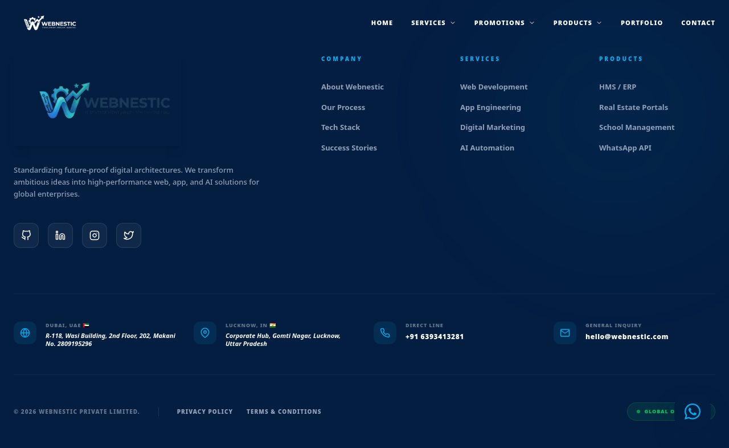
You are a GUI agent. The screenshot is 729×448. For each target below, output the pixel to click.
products (578, 22)
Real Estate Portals (638, 107)
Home (382, 22)
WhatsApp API (630, 147)
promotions (504, 22)
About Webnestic (357, 87)
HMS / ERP (622, 87)
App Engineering (495, 107)
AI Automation (492, 147)
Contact (698, 22)
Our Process (348, 107)
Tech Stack (345, 127)
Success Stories (354, 147)
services (433, 22)
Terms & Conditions (284, 412)
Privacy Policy (205, 412)
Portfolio (642, 22)
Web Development (499, 87)
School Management (642, 127)
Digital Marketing (497, 127)
